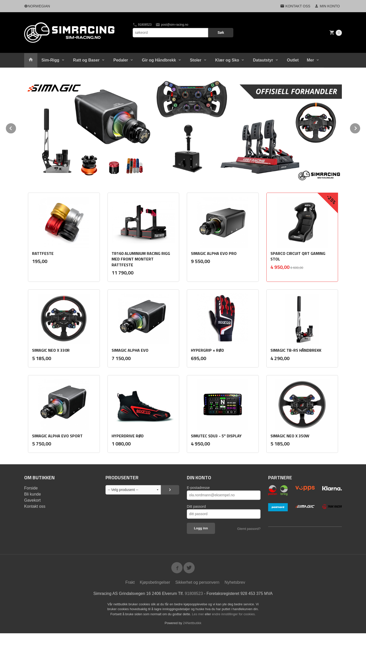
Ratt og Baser (86, 60)
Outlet (293, 60)
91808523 (142, 24)
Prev (16, 127)
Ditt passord (196, 506)
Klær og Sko (227, 60)
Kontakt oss (34, 506)
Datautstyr (263, 60)
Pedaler (120, 60)
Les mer (198, 614)
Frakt (129, 582)
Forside (31, 488)
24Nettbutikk (192, 623)
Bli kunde (32, 494)
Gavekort (32, 500)
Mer (310, 60)
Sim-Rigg (50, 60)
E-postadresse (198, 488)
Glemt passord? (249, 529)
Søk (221, 32)
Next (360, 127)
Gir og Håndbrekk (159, 60)
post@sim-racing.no (172, 24)
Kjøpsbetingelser (155, 582)
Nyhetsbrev (235, 582)
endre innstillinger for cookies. (234, 614)
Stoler (195, 60)
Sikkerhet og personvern (197, 582)
